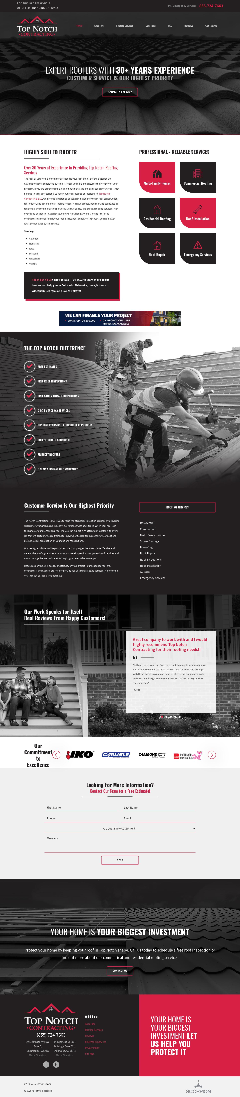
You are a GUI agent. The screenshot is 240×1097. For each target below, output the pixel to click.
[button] (56, 755)
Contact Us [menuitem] (211, 25)
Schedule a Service (120, 92)
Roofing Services (94, 1029)
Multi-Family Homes (152, 535)
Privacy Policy (92, 1047)
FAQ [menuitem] (170, 25)
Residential (146, 523)
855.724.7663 (211, 6)
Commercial (147, 529)
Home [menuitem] (79, 25)
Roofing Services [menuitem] (124, 25)
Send (120, 860)
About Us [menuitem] (99, 25)
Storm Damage (149, 541)
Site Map (89, 1053)
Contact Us (120, 970)
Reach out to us (42, 280)
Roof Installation (150, 566)
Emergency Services (152, 578)
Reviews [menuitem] (188, 25)
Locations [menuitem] (151, 25)
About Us (90, 1023)
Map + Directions (37, 1055)
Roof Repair (147, 553)
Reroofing (146, 547)
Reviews (89, 1035)
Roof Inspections (150, 559)
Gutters (144, 572)
